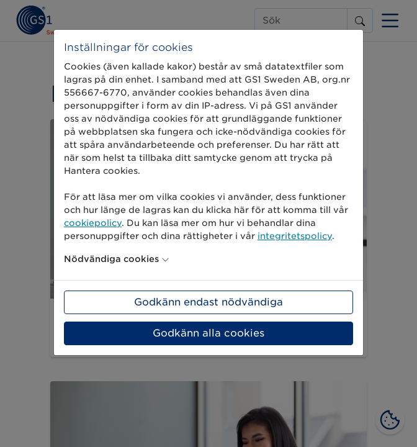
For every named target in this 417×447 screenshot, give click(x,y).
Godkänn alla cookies (208, 333)
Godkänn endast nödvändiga (208, 302)
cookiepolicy (93, 223)
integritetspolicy (295, 236)
